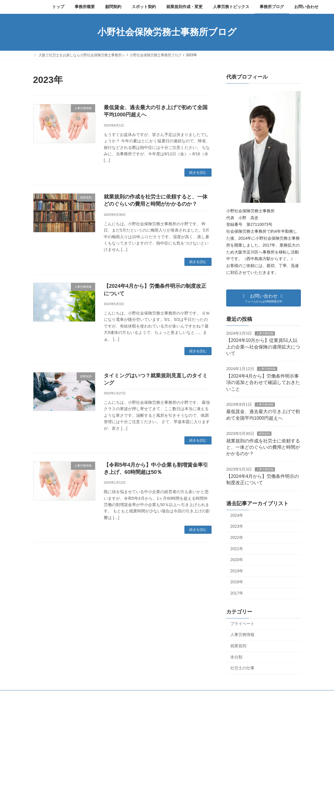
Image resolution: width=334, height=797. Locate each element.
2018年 (236, 582)
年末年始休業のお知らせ (236, 736)
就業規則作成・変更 (195, 696)
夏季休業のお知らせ (232, 756)
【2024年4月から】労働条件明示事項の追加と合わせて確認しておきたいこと (263, 382)
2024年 (236, 515)
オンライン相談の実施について (241, 776)
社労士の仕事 (242, 668)
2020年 (236, 559)
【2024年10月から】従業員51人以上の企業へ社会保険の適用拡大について (263, 347)
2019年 (236, 570)
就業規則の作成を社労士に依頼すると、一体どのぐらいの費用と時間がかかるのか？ (263, 447)
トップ (44, 696)
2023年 (236, 526)
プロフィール (99, 696)
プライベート (242, 623)
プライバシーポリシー (239, 696)
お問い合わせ (279, 696)
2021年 (236, 548)
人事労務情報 (264, 333)
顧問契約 (129, 696)
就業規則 (264, 433)
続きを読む (198, 173)
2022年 (236, 537)
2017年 (236, 593)
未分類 (236, 656)
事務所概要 (69, 696)
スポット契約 (157, 696)
